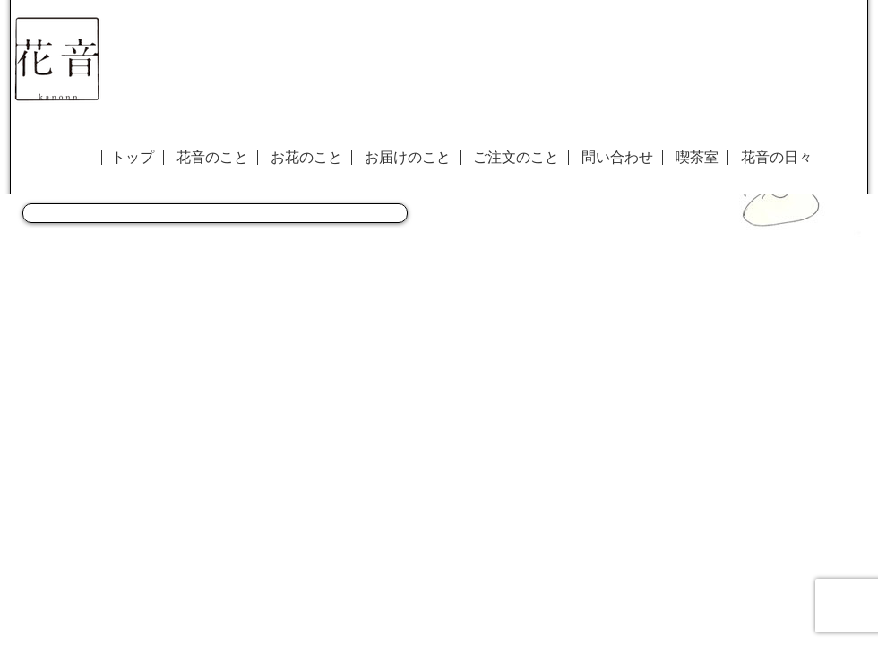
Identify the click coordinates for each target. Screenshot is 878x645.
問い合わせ (617, 157)
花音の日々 (777, 157)
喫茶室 (697, 157)
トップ (132, 157)
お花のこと (306, 157)
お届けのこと (408, 157)
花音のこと (212, 157)
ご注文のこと (516, 157)
